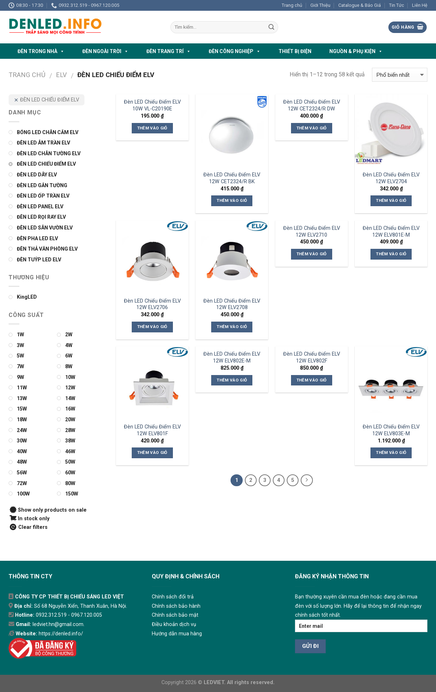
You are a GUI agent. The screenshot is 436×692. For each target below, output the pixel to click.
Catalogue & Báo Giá (359, 5)
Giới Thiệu (320, 5)
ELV (61, 75)
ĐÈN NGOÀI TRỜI (105, 51)
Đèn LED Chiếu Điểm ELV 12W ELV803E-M (391, 430)
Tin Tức (396, 5)
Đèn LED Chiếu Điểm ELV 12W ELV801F (152, 430)
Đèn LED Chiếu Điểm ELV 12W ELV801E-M (391, 231)
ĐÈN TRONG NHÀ (41, 51)
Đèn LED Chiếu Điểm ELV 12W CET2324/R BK (231, 178)
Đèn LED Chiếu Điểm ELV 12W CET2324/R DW (311, 105)
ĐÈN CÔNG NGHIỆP (235, 51)
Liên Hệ (419, 5)
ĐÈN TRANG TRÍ (168, 51)
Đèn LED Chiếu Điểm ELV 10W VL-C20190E (152, 105)
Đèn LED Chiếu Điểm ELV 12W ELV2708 (231, 304)
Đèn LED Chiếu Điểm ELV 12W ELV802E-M (231, 357)
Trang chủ (292, 5)
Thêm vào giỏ (152, 128)
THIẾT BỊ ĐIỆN (294, 51)
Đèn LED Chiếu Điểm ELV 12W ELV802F (311, 357)
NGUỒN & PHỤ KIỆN (356, 51)
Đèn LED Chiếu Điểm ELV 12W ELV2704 (391, 178)
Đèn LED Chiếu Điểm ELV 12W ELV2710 (311, 231)
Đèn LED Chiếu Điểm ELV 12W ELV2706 (152, 304)
